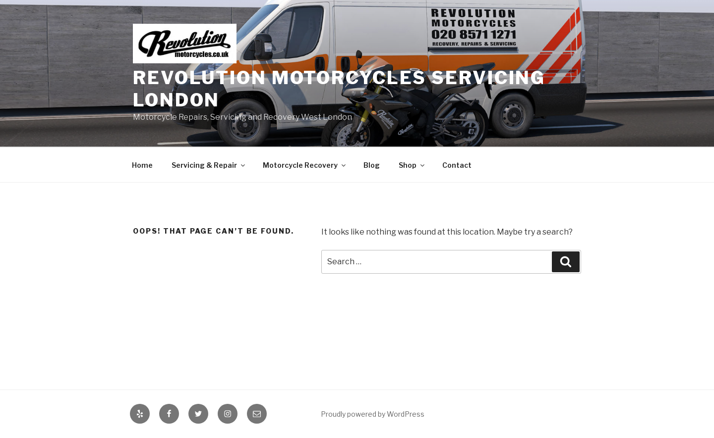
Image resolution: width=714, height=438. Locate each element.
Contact (457, 165)
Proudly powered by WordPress (372, 414)
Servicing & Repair (209, 165)
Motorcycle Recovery (305, 165)
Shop (412, 165)
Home (142, 165)
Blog (371, 165)
